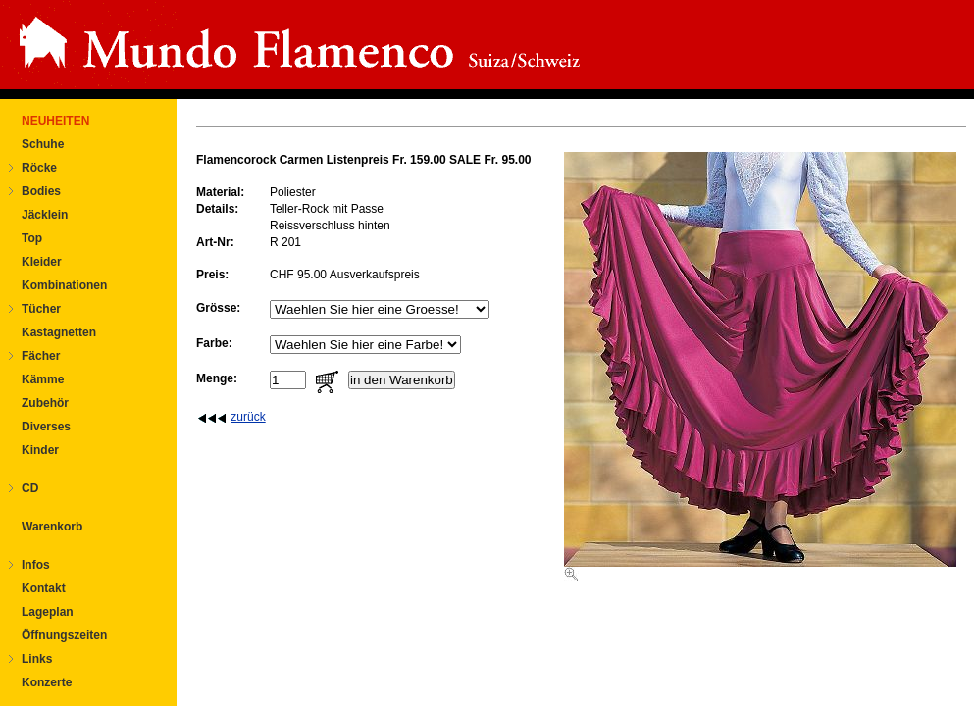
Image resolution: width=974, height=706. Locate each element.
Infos (36, 565)
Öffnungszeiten (64, 635)
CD (30, 488)
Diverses (46, 426)
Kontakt (44, 588)
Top (32, 238)
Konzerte (47, 682)
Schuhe (43, 144)
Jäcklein (45, 215)
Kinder (40, 450)
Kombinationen (64, 285)
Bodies (41, 191)
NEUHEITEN (55, 120)
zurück (248, 417)
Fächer (41, 356)
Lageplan (48, 612)
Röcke (39, 168)
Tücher (41, 309)
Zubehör (45, 403)
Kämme (43, 379)
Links (37, 659)
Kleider (42, 262)
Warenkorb (52, 526)
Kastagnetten (59, 332)
